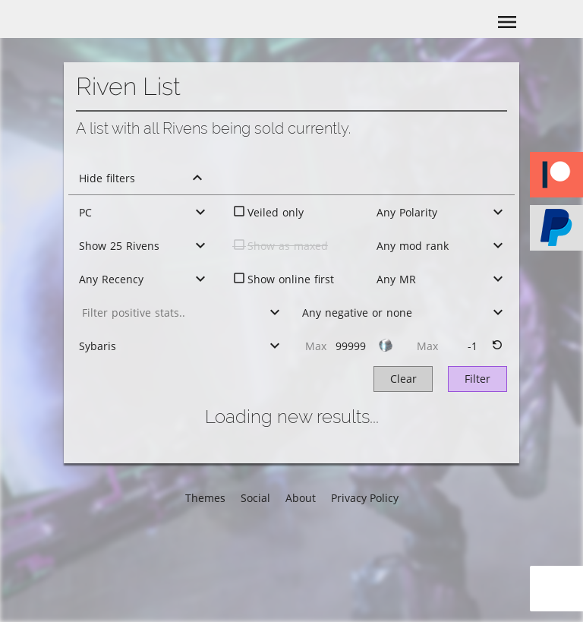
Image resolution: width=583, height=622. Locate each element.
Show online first (290, 279)
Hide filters (107, 178)
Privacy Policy (365, 498)
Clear (403, 378)
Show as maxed (287, 245)
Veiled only (275, 212)
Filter (477, 378)
